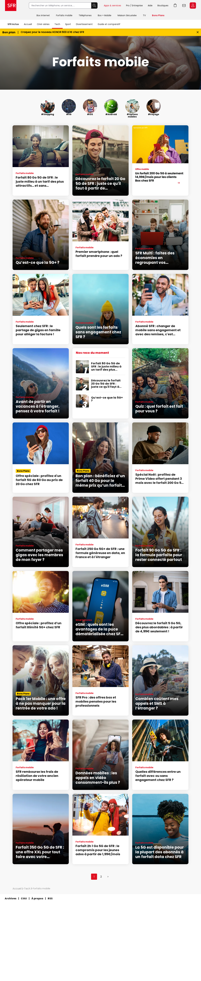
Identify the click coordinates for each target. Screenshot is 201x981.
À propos (37, 898)
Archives (10, 898)
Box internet (43, 15)
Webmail (184, 5)
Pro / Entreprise (134, 5)
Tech (57, 24)
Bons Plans (158, 15)
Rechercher (94, 5)
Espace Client (192, 5)
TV (144, 15)
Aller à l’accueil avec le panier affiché (175, 5)
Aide (150, 5)
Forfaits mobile (64, 15)
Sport (68, 24)
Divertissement (84, 24)
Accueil (28, 24)
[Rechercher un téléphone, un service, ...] (60, 5)
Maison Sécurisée (127, 15)
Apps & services (112, 5)
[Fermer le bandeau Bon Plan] (197, 32)
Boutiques (163, 5)
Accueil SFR (10, 5)
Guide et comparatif (109, 24)
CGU (24, 898)
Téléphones (85, 15)
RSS (50, 898)
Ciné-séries (43, 24)
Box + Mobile (104, 15)
